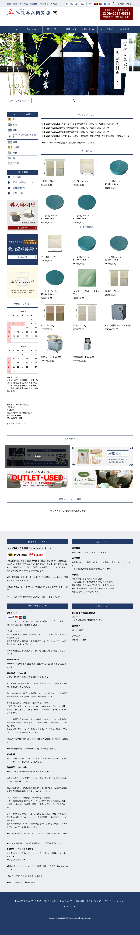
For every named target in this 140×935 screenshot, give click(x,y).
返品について (66, 901)
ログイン (129, 4)
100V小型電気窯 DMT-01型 (118, 325)
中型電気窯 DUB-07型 (83, 357)
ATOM (73, 906)
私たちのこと (33, 29)
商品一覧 (51, 29)
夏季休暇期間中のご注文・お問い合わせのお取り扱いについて (82, 132)
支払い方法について (24, 901)
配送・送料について (46, 901)
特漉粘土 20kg (47, 181)
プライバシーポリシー (115, 901)
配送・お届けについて (23, 182)
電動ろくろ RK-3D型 (51, 357)
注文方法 (17, 177)
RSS (66, 906)
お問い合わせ (88, 29)
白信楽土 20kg (79, 325)
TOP (15, 29)
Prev (9, 64)
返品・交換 (18, 193)
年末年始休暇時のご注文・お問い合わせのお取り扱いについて (82, 128)
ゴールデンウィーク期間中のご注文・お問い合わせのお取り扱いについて (86, 124)
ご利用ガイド (70, 29)
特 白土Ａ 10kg (80, 181)
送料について (19, 188)
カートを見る (107, 29)
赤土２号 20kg (47, 325)
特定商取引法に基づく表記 (88, 901)
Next (131, 64)
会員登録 (121, 4)
